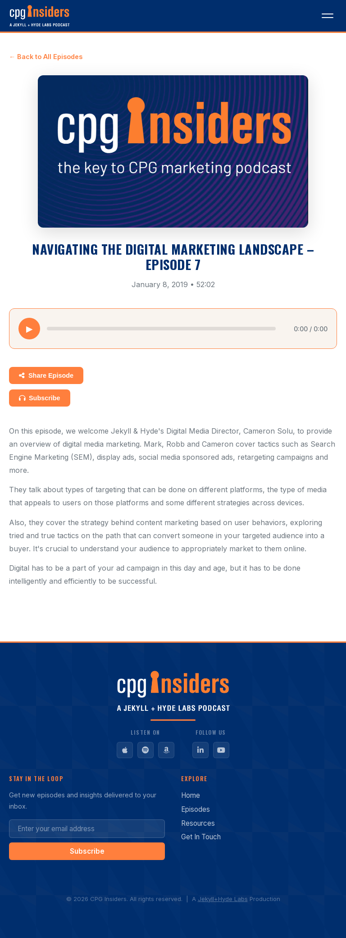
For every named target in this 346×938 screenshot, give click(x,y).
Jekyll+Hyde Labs (223, 898)
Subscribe (39, 398)
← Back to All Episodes (45, 56)
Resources (198, 823)
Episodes (195, 809)
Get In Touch (201, 837)
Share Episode (46, 375)
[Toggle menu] (327, 16)
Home (190, 795)
